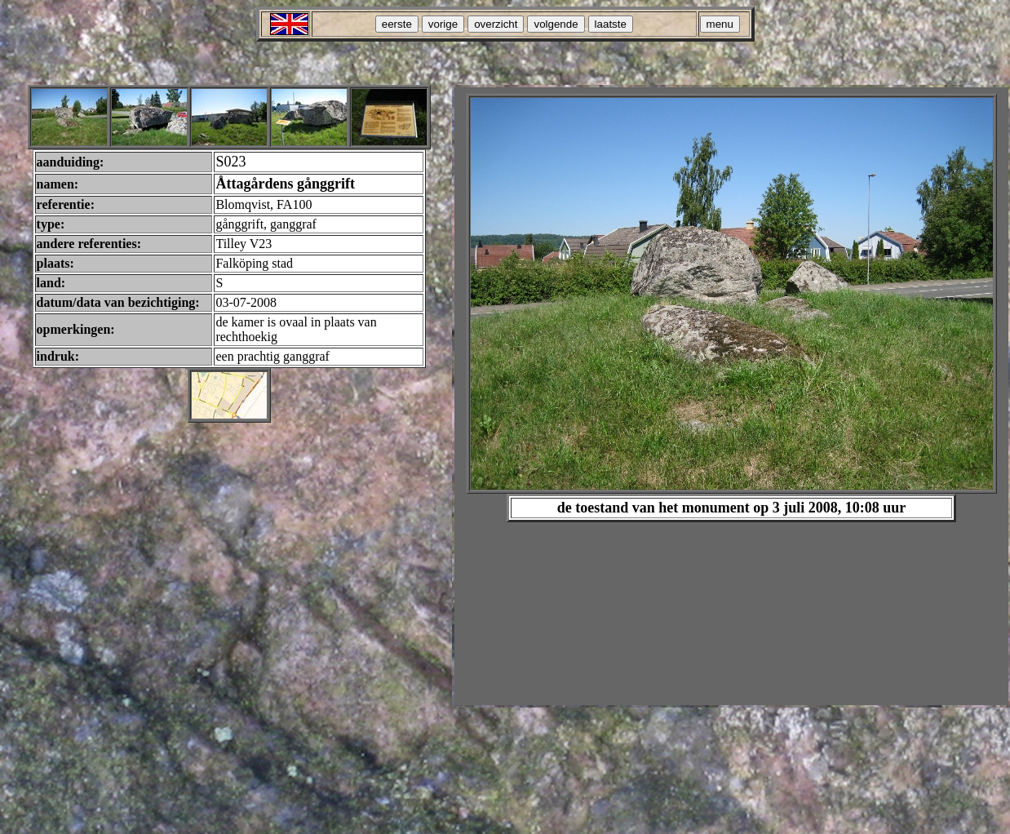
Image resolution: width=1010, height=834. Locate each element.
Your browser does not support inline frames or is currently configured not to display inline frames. (731, 396)
